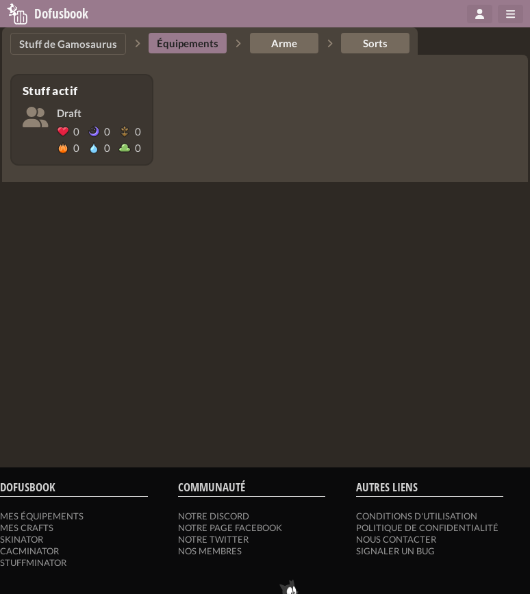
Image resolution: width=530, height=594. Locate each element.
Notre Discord (213, 516)
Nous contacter (396, 539)
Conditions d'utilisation (416, 516)
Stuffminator (33, 562)
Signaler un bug (395, 550)
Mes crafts (26, 527)
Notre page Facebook (230, 527)
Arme (284, 43)
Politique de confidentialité (427, 527)
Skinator (21, 539)
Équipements (187, 43)
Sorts (375, 43)
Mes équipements (42, 516)
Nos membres (210, 550)
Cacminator (29, 550)
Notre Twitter (213, 539)
